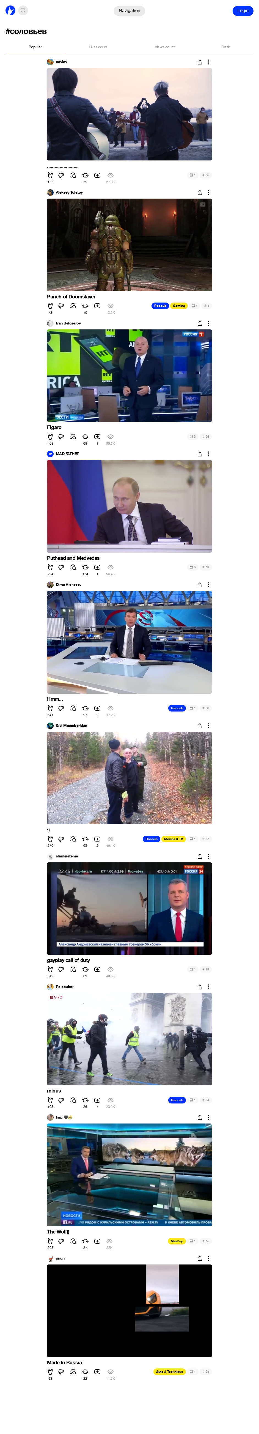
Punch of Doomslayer (71, 296)
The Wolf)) (58, 1232)
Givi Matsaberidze (71, 726)
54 (205, 1100)
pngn (60, 1258)
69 (205, 567)
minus (54, 1091)
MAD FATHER (67, 454)
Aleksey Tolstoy (69, 192)
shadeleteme (67, 856)
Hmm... (55, 699)
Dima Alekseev (68, 585)
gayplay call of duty (68, 960)
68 (205, 436)
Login (243, 10)
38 (205, 708)
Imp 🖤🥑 (64, 1117)
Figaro (54, 427)
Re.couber (64, 987)
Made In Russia (64, 1362)
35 (205, 175)
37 (205, 839)
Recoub (160, 306)
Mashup (177, 1241)
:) (48, 829)
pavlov (61, 62)
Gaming (179, 306)
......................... (63, 166)
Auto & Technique (169, 1372)
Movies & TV (173, 839)
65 (205, 1241)
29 (205, 969)
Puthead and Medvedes (73, 558)
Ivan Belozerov (68, 323)
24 (205, 1371)
